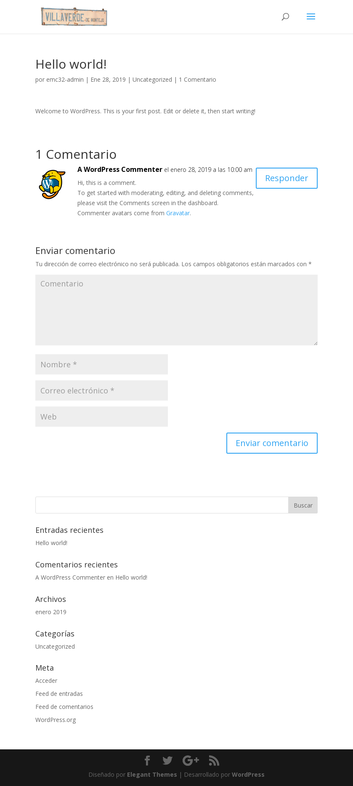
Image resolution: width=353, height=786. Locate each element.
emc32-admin (65, 79)
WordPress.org (55, 720)
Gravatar (178, 213)
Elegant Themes (152, 774)
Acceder (46, 680)
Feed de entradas (59, 694)
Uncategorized (152, 79)
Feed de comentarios (64, 707)
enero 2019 (50, 612)
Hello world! (51, 543)
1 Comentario (197, 79)
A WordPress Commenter (119, 169)
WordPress (248, 774)
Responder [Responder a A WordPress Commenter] (286, 178)
